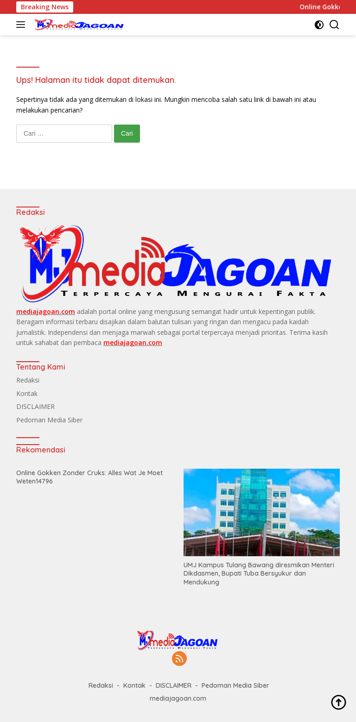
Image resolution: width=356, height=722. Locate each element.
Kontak (27, 393)
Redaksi (27, 380)
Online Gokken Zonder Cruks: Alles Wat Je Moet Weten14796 (89, 477)
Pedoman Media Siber (49, 419)
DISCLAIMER (35, 406)
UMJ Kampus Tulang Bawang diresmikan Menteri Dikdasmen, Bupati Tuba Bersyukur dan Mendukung (259, 573)
